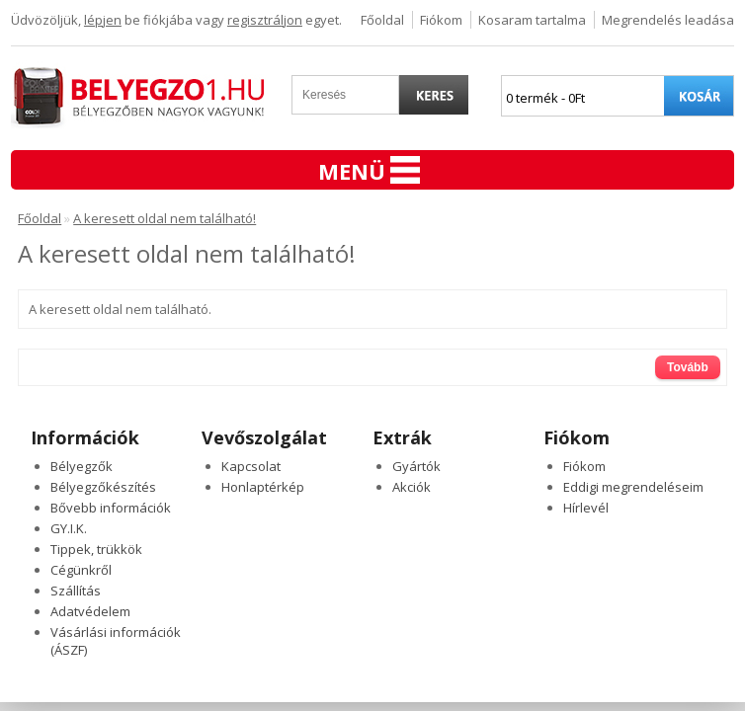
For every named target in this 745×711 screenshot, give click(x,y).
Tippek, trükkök (96, 549)
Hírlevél (586, 507)
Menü (369, 170)
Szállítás (75, 590)
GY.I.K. (68, 528)
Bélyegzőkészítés (103, 487)
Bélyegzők (81, 466)
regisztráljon (264, 20)
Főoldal (382, 20)
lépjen (103, 20)
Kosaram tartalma (532, 20)
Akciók (411, 487)
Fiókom (441, 20)
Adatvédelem (90, 611)
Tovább (687, 367)
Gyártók (416, 466)
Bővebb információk (110, 507)
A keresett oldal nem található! (164, 218)
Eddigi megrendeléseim (633, 487)
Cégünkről (81, 570)
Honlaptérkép (262, 487)
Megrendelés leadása (668, 20)
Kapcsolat (251, 466)
